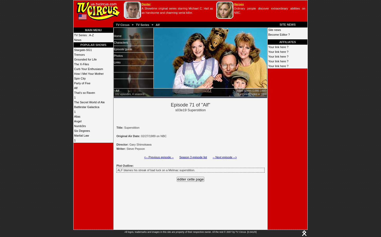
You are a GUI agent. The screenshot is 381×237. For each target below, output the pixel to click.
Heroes (239, 4)
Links (117, 62)
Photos (118, 55)
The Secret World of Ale (89, 102)
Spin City (80, 78)
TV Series (142, 24)
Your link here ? (278, 47)
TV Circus (122, 24)
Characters (121, 42)
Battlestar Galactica (86, 107)
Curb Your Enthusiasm (88, 69)
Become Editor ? (279, 34)
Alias (77, 116)
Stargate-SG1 (83, 50)
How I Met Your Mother (89, 73)
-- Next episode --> (225, 157)
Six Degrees (82, 130)
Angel (77, 121)
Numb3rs (80, 126)
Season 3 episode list (193, 157)
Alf (158, 24)
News (77, 39)
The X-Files (81, 64)
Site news (274, 29)
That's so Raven (84, 92)
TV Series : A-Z (84, 35)
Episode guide (123, 49)
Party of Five (82, 83)
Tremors (79, 54)
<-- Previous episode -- (159, 157)
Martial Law (81, 135)
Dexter (146, 4)
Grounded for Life (85, 59)
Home (117, 36)
